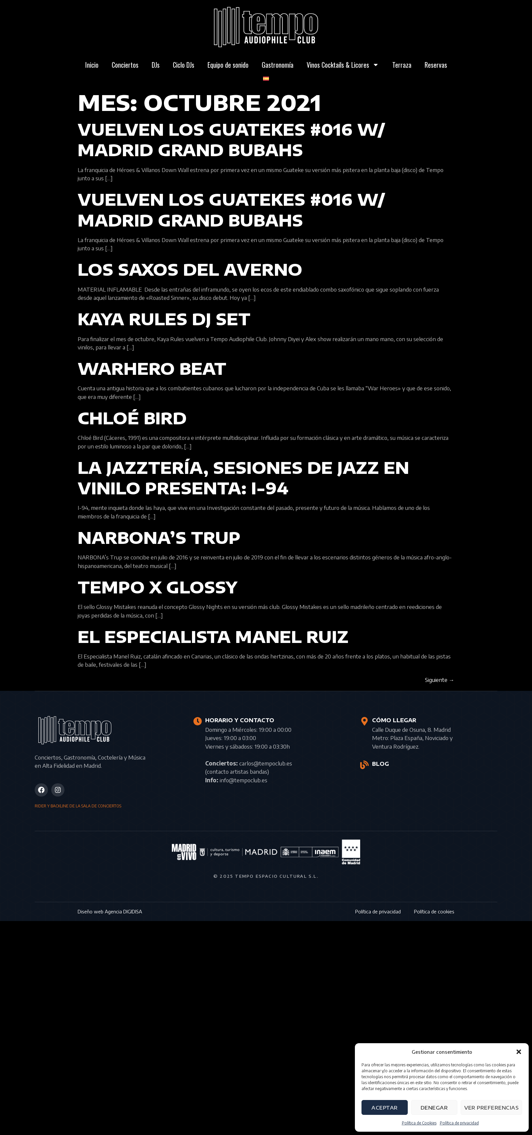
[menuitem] (266, 78)
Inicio (91, 65)
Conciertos (125, 65)
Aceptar (384, 1108)
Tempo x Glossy (157, 587)
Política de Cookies (419, 1122)
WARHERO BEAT (152, 368)
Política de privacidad (459, 1122)
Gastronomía (277, 65)
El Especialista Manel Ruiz (213, 637)
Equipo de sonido (228, 65)
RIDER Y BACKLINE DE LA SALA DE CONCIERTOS (78, 805)
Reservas (436, 65)
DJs (156, 65)
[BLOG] (364, 764)
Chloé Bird (132, 418)
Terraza (401, 65)
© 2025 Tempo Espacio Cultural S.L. (266, 876)
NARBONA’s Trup (159, 538)
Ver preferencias (491, 1108)
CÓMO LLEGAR (394, 720)
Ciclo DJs (183, 65)
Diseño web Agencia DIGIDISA (110, 911)
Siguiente (439, 679)
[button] (518, 1051)
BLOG (380, 764)
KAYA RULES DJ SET (164, 319)
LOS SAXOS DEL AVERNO (190, 269)
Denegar (434, 1108)
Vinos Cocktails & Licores (343, 64)
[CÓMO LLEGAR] (364, 721)
